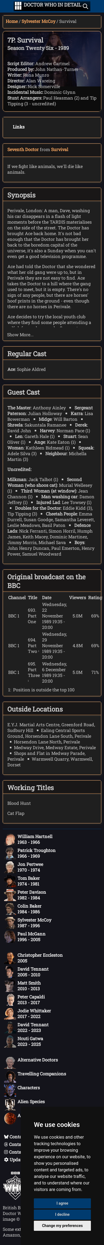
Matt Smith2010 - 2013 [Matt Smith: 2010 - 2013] (22, 986)
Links (19, 127)
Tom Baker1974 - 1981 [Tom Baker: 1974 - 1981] (22, 881)
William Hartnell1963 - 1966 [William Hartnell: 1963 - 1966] (28, 839)
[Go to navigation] (18, 6)
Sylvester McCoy (38, 21)
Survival (59, 149)
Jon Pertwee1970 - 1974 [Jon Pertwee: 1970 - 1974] (23, 867)
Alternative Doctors (31, 1063)
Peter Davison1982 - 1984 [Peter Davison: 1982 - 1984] (25, 895)
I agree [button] (62, 1203)
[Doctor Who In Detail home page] (52, 6)
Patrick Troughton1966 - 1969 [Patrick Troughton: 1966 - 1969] (30, 853)
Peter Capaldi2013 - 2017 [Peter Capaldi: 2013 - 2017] (24, 1000)
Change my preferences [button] (62, 1225)
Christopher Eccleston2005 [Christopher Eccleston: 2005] (33, 958)
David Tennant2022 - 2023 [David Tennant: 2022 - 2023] (26, 1028)
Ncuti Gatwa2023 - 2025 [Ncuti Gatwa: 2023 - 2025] (23, 1042)
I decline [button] (62, 1214)
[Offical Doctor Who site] (15, 1198)
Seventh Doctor (23, 149)
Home (12, 21)
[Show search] (85, 6)
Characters (22, 1091)
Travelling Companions (35, 1077)
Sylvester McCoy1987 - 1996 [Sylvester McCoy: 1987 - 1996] (27, 923)
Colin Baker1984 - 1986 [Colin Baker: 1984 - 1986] (22, 909)
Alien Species (24, 1105)
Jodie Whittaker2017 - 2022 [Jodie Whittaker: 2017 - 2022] (27, 1014)
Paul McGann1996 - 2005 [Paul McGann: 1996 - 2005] (25, 937)
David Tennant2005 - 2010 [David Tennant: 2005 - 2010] (26, 972)
